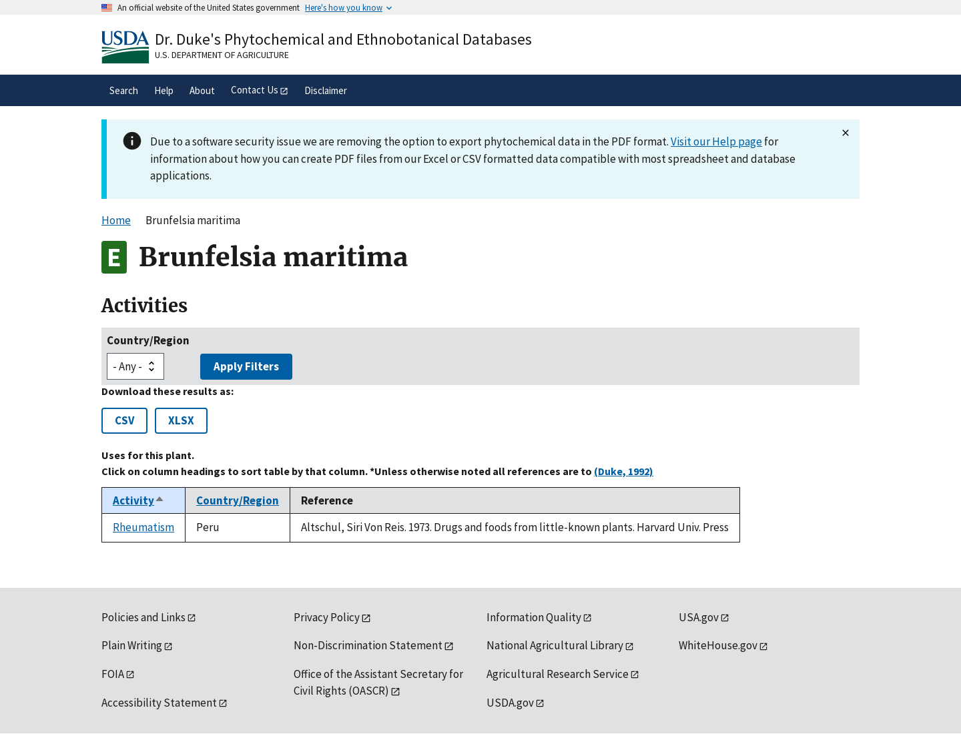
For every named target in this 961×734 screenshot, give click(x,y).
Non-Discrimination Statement (368, 645)
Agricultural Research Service (558, 674)
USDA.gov (510, 702)
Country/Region (148, 340)
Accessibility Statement (159, 702)
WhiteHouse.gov (718, 645)
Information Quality (534, 617)
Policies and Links (143, 617)
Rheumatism (143, 527)
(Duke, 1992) (623, 471)
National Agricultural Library (555, 645)
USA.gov (699, 617)
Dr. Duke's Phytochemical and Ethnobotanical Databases (343, 39)
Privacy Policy (327, 617)
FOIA (112, 674)
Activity (139, 500)
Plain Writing (131, 645)
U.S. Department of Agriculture (222, 55)
